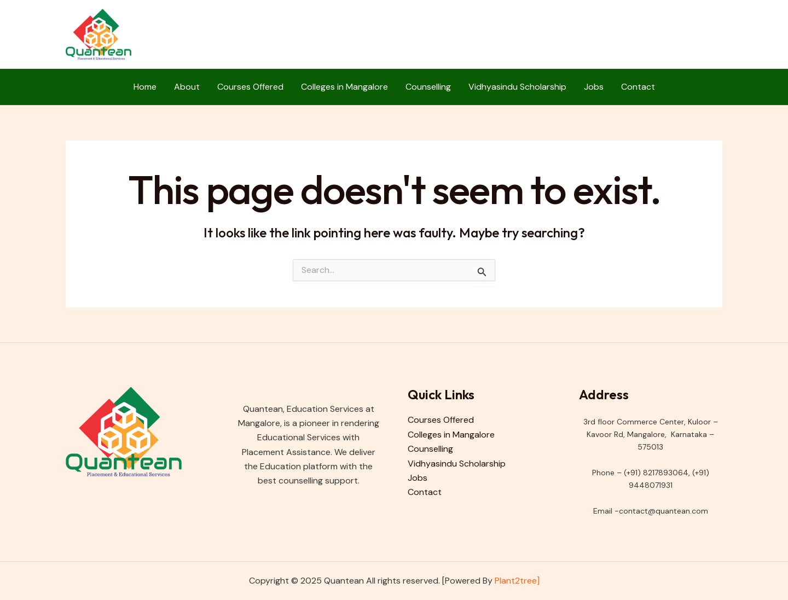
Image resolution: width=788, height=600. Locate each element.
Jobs (594, 86)
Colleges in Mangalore (344, 86)
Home (145, 86)
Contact (638, 86)
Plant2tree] (517, 580)
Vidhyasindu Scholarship (517, 86)
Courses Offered (250, 86)
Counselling (428, 86)
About (187, 86)
